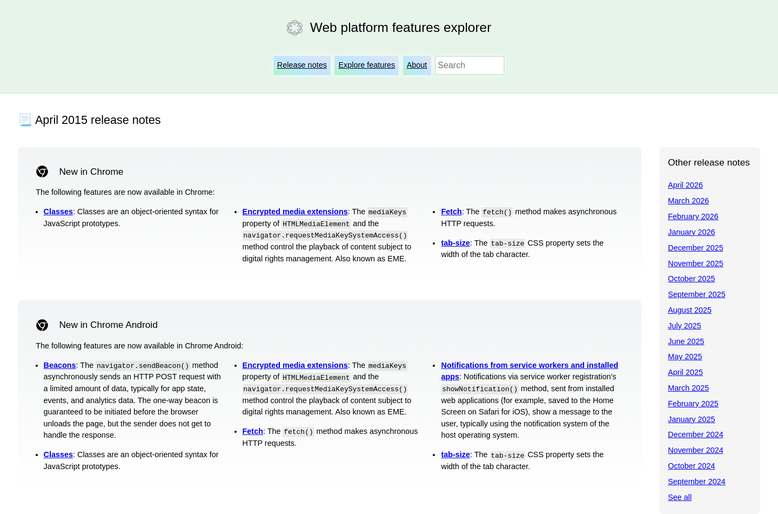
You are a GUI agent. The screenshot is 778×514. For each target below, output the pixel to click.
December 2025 (695, 247)
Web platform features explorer (400, 27)
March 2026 (688, 200)
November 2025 (695, 263)
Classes (58, 211)
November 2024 (695, 450)
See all (680, 497)
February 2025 (693, 403)
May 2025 (685, 356)
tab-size (455, 243)
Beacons (60, 365)
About (417, 65)
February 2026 (693, 216)
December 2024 (695, 434)
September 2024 (696, 481)
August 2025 (690, 310)
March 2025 (688, 388)
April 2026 (685, 185)
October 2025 (691, 278)
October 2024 (691, 466)
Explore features (366, 65)
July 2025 (684, 325)
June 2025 (686, 341)
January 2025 (691, 419)
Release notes (302, 65)
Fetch (451, 211)
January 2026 (691, 232)
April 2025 (685, 372)
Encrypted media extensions (295, 211)
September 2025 (696, 294)
